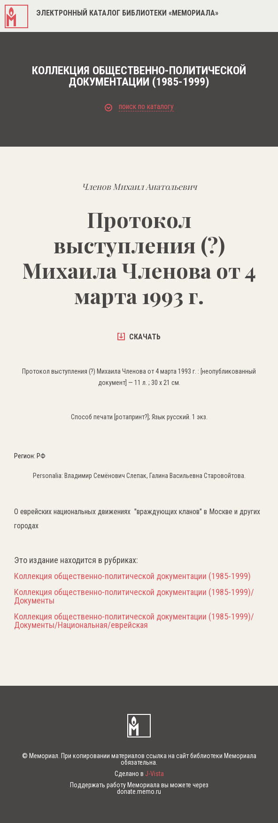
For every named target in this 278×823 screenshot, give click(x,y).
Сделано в (139, 773)
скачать (139, 336)
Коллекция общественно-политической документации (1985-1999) (132, 576)
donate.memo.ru (139, 791)
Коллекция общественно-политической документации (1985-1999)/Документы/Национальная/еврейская (134, 620)
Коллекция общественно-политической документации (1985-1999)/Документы (134, 596)
